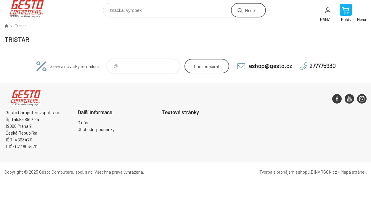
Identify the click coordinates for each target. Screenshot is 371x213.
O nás (83, 122)
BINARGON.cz (324, 172)
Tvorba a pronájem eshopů (284, 172)
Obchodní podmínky (96, 129)
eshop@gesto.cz (270, 65)
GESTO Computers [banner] (30, 8)
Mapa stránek (354, 172)
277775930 (322, 65)
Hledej (250, 10)
